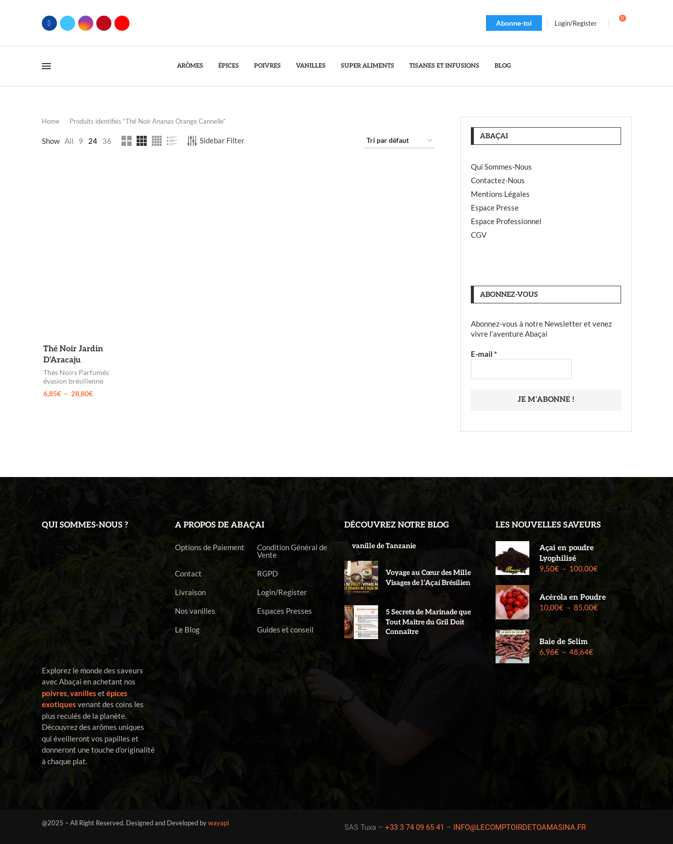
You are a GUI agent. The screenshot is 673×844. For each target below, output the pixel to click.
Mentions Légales (500, 193)
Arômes (190, 66)
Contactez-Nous (498, 180)
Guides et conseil (285, 628)
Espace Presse (495, 207)
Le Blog (187, 628)
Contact (188, 572)
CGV (478, 234)
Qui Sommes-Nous (501, 166)
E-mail (484, 353)
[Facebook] (49, 23)
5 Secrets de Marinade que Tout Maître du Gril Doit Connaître (428, 621)
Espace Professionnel (506, 221)
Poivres (267, 66)
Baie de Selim (563, 640)
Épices (228, 66)
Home (50, 121)
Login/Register (282, 591)
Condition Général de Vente (292, 550)
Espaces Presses (284, 610)
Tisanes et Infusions (444, 66)
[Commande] (399, 140)
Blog (503, 66)
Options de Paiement (209, 546)
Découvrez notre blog (396, 524)
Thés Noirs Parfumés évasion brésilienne (74, 377)
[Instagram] (85, 23)
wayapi (218, 822)
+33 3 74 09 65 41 (414, 826)
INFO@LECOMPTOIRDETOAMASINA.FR (519, 826)
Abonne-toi (514, 23)
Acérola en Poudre (572, 596)
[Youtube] (122, 23)
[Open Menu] (46, 66)
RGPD (267, 572)
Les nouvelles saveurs (548, 524)
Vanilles (311, 66)
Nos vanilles (195, 610)
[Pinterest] (103, 23)
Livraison (190, 591)
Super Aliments (367, 66)
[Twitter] (67, 23)
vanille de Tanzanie (384, 545)
